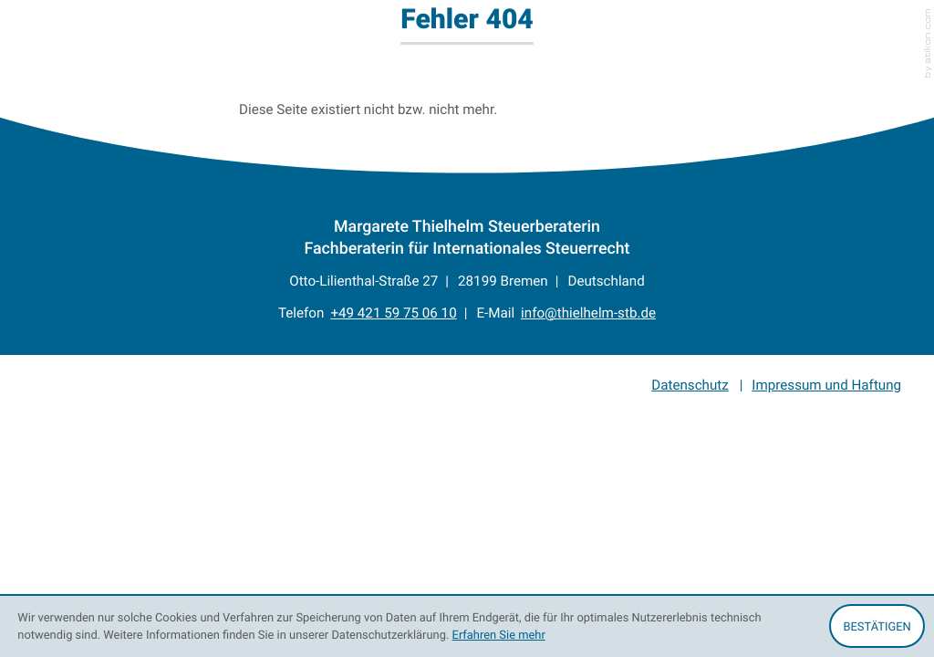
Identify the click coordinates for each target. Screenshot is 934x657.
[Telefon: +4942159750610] (393, 313)
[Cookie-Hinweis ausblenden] (877, 626)
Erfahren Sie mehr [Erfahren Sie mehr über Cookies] (498, 634)
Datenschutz (690, 385)
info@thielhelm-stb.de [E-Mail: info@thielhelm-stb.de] (588, 313)
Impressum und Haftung (826, 385)
